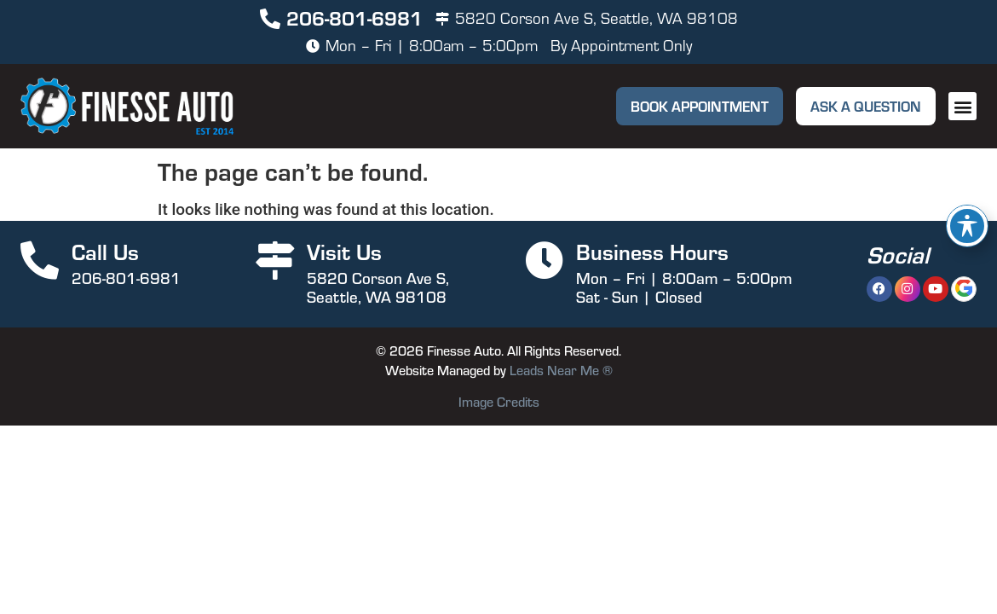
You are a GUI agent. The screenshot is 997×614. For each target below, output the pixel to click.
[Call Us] (39, 260)
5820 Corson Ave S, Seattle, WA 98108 (596, 18)
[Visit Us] (275, 260)
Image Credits (498, 401)
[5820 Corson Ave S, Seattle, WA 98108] (442, 19)
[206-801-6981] (270, 19)
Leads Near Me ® (561, 370)
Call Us (105, 251)
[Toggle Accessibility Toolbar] (967, 226)
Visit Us (344, 251)
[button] (962, 106)
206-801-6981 (354, 17)
